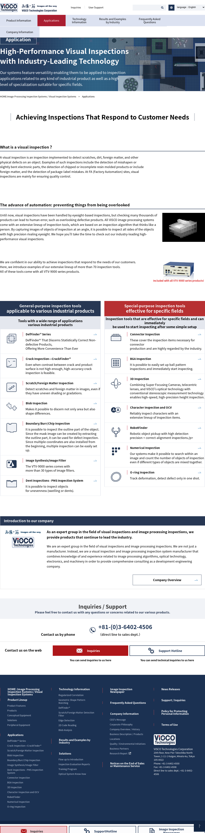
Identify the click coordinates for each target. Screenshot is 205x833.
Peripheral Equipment (18, 725)
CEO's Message (118, 719)
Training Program (68, 769)
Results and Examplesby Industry (112, 20)
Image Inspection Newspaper (121, 690)
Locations (115, 739)
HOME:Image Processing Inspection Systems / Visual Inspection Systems (38, 96)
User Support (96, 7)
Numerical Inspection (18, 801)
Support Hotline (170, 650)
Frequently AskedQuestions (149, 20)
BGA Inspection (15, 782)
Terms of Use (169, 724)
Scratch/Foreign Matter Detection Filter (76, 714)
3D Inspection (14, 787)
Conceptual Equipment (19, 715)
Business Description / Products (126, 734)
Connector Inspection (18, 777)
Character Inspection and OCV (23, 792)
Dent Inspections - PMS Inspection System (25, 771)
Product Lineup (17, 699)
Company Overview (167, 580)
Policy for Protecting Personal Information (175, 712)
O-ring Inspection (16, 806)
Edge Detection (67, 720)
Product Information (18, 20)
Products (12, 710)
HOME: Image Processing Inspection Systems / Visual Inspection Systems (25, 692)
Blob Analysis (65, 730)
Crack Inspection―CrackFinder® (24, 745)
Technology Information (74, 689)
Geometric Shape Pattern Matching (72, 701)
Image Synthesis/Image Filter (22, 765)
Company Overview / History (125, 729)
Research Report (120, 753)
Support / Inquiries (173, 700)
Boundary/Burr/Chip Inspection (23, 760)
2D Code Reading (67, 725)
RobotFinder (13, 797)
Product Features (16, 705)
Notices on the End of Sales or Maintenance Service (127, 764)
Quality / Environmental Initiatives (128, 743)
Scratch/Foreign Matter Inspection (25, 750)
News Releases (170, 689)
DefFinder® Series (16, 740)
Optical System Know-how (72, 774)
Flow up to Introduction (71, 759)
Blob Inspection (15, 755)
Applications (51, 20)
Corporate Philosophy (121, 724)
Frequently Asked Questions (128, 702)
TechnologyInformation (79, 20)
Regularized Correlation (71, 695)
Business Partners (119, 748)
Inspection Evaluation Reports (74, 764)
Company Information (19, 32)
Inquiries (76, 7)
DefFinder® (64, 707)
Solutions (12, 720)
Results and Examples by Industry (74, 741)
